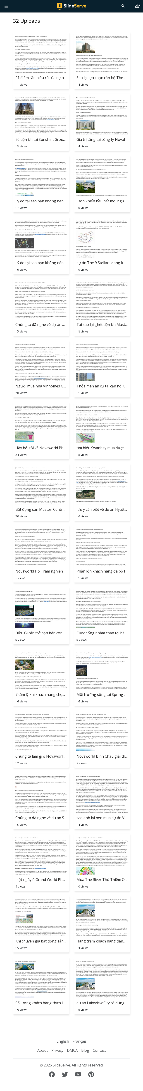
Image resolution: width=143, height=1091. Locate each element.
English (63, 1041)
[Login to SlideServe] (137, 6)
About (42, 1050)
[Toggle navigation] (6, 6)
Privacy (57, 1050)
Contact (99, 1050)
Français (80, 1041)
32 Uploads (26, 20)
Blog (85, 1050)
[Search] (122, 6)
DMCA (72, 1050)
